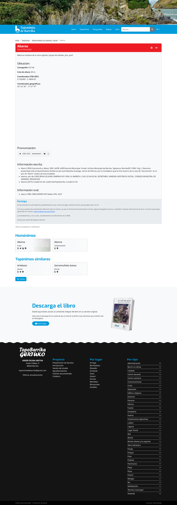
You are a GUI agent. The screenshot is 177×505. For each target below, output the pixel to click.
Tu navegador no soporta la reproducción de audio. (34, 154)
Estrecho (131, 397)
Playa (130, 467)
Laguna (131, 426)
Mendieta (94, 381)
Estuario (131, 400)
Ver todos (21, 279)
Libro (117, 29)
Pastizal (131, 460)
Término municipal (135, 490)
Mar (129, 434)
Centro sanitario (134, 378)
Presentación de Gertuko (63, 363)
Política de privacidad (23, 503)
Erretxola (94, 371)
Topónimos (84, 29)
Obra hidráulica (134, 445)
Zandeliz (93, 387)
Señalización (133, 486)
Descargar (40, 323)
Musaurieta (94, 384)
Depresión (132, 389)
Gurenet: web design (154, 503)
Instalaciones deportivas (138, 419)
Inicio (73, 29)
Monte (130, 437)
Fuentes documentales (62, 373)
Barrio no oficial (134, 367)
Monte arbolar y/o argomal (139, 441)
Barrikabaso (95, 365)
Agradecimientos (60, 371)
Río (129, 482)
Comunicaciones (134, 382)
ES (157, 29)
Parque (131, 452)
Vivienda (131, 493)
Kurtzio (93, 379)
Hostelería (132, 411)
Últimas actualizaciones (33, 375)
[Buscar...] (135, 29)
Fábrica (131, 404)
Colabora (56, 376)
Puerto (130, 475)
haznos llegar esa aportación (44, 211)
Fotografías (97, 29)
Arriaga (93, 363)
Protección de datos (39, 503)
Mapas (109, 29)
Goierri (93, 376)
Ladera (130, 423)
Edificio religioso (134, 393)
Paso (130, 456)
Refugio (131, 478)
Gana (92, 373)
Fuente (130, 408)
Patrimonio (132, 464)
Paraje (130, 449)
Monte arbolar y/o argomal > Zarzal (45, 40)
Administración (134, 363)
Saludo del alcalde (60, 368)
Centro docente (134, 374)
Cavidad (131, 370)
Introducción (58, 365)
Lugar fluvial (133, 430)
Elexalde (93, 368)
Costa (130, 385)
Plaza (130, 471)
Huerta (130, 415)
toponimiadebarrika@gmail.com (32, 370)
